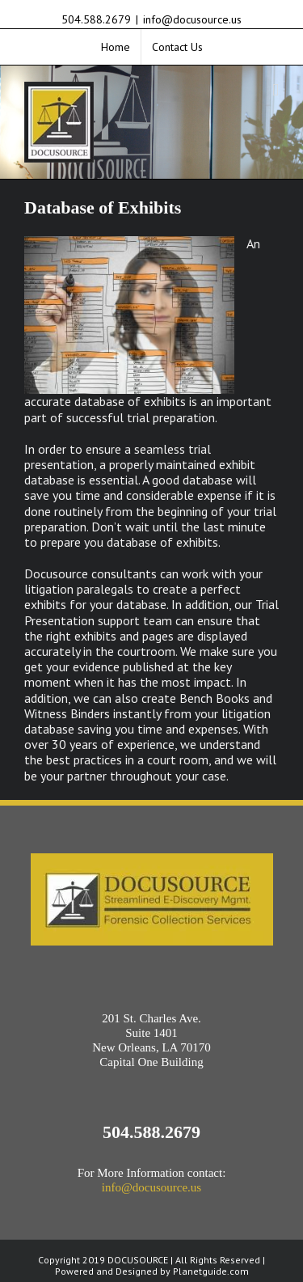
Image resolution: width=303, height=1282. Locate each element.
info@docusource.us (192, 19)
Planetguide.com (211, 1271)
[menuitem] (115, 47)
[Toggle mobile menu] (275, 90)
